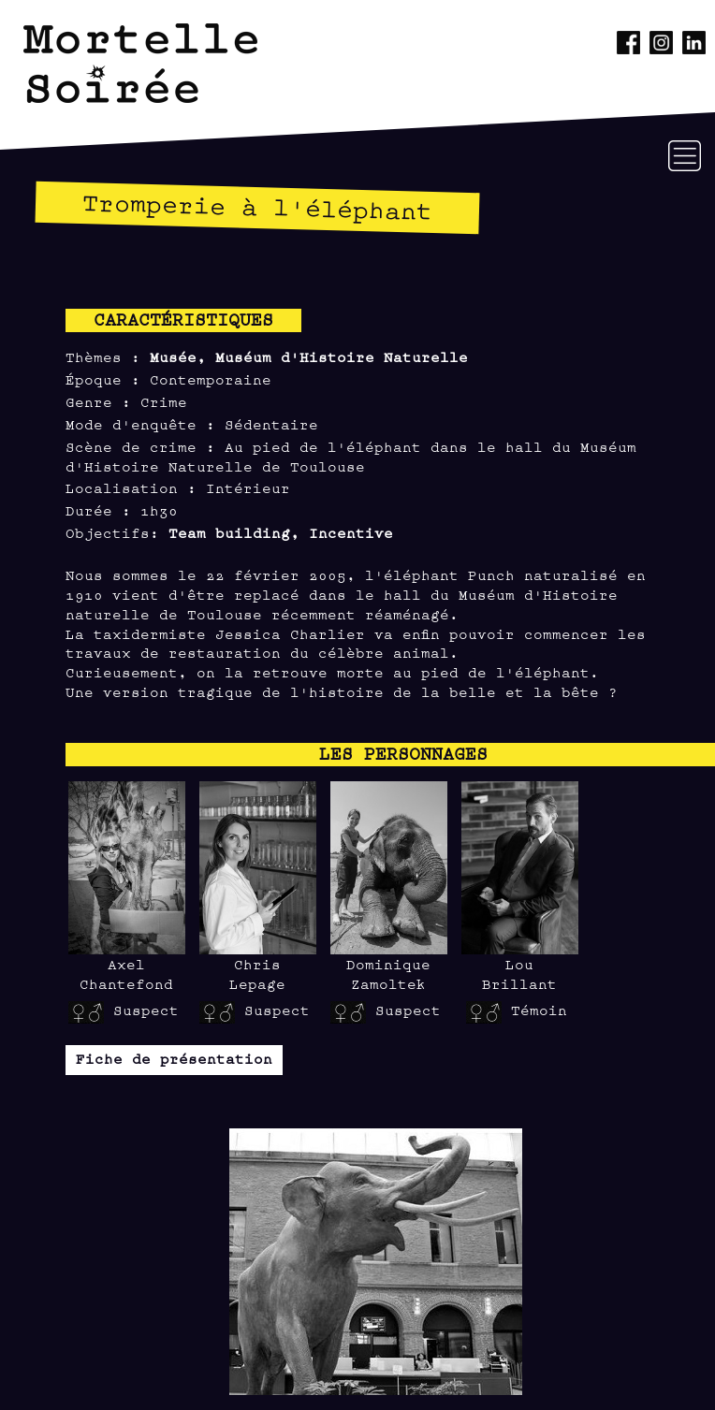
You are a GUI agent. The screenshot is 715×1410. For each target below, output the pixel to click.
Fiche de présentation (174, 1058)
